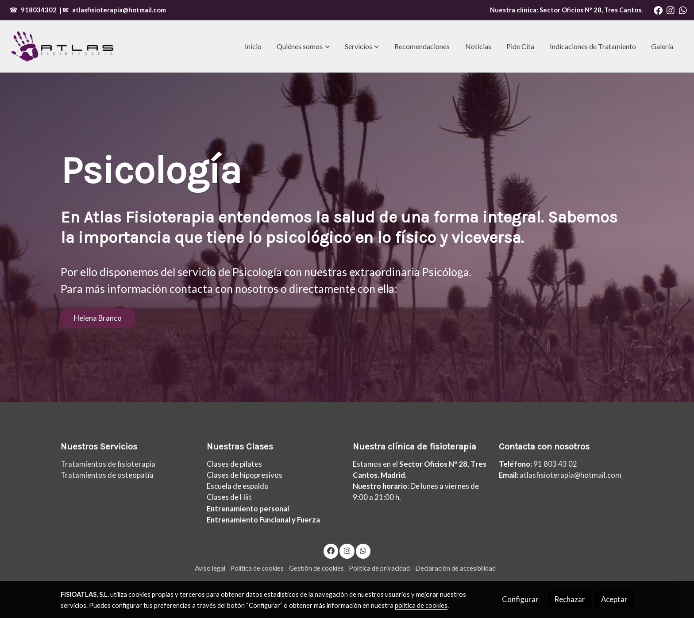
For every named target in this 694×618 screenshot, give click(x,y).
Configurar (520, 599)
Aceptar (614, 599)
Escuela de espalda (237, 486)
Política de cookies (257, 568)
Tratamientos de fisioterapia (108, 463)
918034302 (39, 10)
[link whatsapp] (683, 9)
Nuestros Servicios (99, 446)
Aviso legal (210, 568)
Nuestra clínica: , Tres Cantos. (566, 10)
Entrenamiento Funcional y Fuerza (263, 519)
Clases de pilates (234, 463)
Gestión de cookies (316, 568)
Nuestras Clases (240, 446)
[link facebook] (658, 9)
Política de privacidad (379, 568)
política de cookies (421, 605)
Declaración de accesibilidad (455, 568)
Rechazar (569, 599)
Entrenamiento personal (248, 508)
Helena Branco (98, 317)
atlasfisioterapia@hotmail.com (119, 10)
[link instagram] (671, 9)
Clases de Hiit (229, 497)
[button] (303, 46)
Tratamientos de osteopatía (107, 475)
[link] (62, 46)
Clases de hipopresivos (244, 475)
